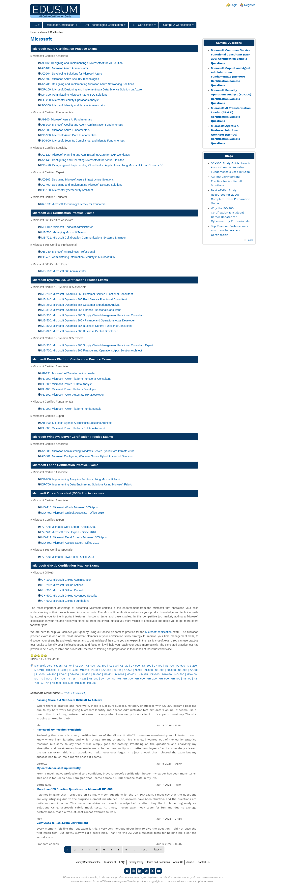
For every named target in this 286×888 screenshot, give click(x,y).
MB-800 (80, 682)
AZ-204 (79, 665)
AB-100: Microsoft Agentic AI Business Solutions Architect (76, 422)
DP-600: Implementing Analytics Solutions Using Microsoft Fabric (81, 479)
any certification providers (132, 881)
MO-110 (38, 678)
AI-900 (148, 670)
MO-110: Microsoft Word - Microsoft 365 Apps (69, 507)
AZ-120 (124, 665)
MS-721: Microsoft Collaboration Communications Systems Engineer (83, 237)
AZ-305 (193, 670)
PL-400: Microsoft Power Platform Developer (68, 389)
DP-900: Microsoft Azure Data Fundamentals (69, 135)
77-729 (82, 678)
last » (157, 849)
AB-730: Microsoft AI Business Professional (68, 251)
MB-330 (51, 670)
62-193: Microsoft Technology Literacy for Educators (73, 204)
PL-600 (95, 670)
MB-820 (167, 674)
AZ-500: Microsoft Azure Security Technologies (70, 79)
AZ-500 (101, 665)
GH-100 (175, 678)
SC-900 (171, 670)
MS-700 (169, 665)
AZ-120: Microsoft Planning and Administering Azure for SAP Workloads (85, 154)
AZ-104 (68, 665)
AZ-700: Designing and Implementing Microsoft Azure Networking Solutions (87, 84)
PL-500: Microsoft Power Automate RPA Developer (72, 394)
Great (42, 655)
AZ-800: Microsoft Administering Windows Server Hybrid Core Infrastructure (87, 451)
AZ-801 (63, 674)
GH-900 (164, 678)
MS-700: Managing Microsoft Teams (63, 232)
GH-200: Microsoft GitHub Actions (62, 585)
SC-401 (116, 678)
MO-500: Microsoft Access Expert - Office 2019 (70, 542)
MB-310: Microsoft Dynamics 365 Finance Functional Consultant (81, 310)
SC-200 (182, 670)
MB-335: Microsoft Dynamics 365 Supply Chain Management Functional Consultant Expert (97, 345)
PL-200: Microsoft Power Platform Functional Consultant (76, 378)
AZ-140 (128, 670)
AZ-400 (90, 665)
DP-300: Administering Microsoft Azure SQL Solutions (74, 94)
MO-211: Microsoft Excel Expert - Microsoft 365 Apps (74, 537)
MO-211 (49, 678)
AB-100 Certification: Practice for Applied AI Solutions (226, 181)
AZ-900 (113, 665)
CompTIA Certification (177, 24)
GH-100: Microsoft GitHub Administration (66, 579)
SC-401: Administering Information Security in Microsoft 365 (78, 257)
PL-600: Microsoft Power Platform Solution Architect (73, 428)
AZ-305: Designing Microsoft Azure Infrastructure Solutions (77, 179)
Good (39, 655)
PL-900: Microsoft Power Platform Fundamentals (71, 408)
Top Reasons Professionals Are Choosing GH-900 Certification (229, 230)
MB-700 (92, 682)
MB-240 (39, 670)
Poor (32, 655)
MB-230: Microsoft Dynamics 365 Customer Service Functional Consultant (87, 294)
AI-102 (138, 670)
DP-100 (158, 665)
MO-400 (192, 674)
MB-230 (192, 665)
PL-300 (40, 674)
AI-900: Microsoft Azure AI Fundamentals (66, 119)
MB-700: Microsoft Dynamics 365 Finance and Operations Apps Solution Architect (91, 350)
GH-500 (140, 678)
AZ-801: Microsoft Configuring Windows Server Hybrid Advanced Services (86, 456)
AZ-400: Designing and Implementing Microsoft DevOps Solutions (81, 184)
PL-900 (180, 665)
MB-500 (68, 682)
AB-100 (187, 678)
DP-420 (74, 674)
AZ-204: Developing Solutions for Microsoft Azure (71, 73)
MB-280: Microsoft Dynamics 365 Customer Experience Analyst (80, 304)
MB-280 (93, 678)
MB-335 (143, 674)
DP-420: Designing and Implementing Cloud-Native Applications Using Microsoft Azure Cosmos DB (102, 165)
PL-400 (73, 670)
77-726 (61, 678)
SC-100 (85, 674)
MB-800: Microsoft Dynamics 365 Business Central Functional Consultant (86, 325)
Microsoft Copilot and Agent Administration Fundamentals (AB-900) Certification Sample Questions (230, 76)
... (36, 24)
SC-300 (159, 670)
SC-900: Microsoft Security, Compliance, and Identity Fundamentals (83, 140)
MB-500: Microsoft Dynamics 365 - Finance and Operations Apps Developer (88, 320)
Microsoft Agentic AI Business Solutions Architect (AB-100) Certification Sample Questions (225, 134)
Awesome (45, 655)
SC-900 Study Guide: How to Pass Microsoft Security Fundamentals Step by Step (231, 167)
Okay (35, 655)
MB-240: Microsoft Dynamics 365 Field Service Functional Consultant (84, 299)
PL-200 (62, 670)
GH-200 (152, 678)
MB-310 (84, 670)
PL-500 (97, 674)
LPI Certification (143, 24)
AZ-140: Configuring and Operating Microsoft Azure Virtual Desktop (82, 160)
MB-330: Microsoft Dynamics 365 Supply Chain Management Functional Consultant (92, 315)
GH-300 (128, 678)
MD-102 (131, 674)
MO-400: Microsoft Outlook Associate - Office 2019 (72, 512)
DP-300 (146, 665)
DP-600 (154, 674)
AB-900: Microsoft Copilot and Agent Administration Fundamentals (82, 124)
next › (145, 849)
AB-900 (56, 682)
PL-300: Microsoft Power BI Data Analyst (66, 384)
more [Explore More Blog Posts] (250, 240)
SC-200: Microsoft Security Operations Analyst (70, 100)
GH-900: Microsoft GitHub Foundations (65, 600)
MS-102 (119, 674)
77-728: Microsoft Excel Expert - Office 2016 (68, 532)
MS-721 (108, 674)
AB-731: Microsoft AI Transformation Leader (68, 373)
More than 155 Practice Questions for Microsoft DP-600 (75, 789)
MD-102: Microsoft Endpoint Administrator (67, 227)
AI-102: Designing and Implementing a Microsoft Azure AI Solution (82, 63)
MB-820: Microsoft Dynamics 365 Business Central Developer (79, 331)
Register (249, 5)
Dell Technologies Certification (104, 24)
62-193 (117, 670)
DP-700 (105, 678)
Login (233, 5)
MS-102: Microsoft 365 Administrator (63, 271)
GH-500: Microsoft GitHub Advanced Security (69, 595)
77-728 (71, 678)
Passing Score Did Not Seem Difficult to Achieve (69, 700)
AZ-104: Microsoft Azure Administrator (64, 68)
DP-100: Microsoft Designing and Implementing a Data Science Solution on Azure (91, 89)
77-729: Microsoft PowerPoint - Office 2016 (67, 556)
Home (33, 32)
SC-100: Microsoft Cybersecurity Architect (67, 190)
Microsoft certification (158, 632)
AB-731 (45, 682)
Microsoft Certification (60, 24)
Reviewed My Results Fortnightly (59, 729)
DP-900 (135, 665)
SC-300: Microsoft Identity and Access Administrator (73, 105)
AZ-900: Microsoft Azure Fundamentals (65, 130)
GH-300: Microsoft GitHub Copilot (62, 590)
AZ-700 (106, 670)
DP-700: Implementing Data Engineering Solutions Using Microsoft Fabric (86, 484)
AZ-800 (51, 674)
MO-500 (179, 674)
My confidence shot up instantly (59, 768)
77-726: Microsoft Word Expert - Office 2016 (68, 526)
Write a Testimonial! (75, 693)
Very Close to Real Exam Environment (62, 822)
